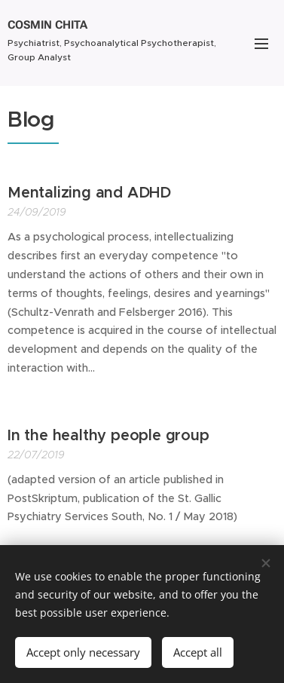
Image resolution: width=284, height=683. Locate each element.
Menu (261, 43)
